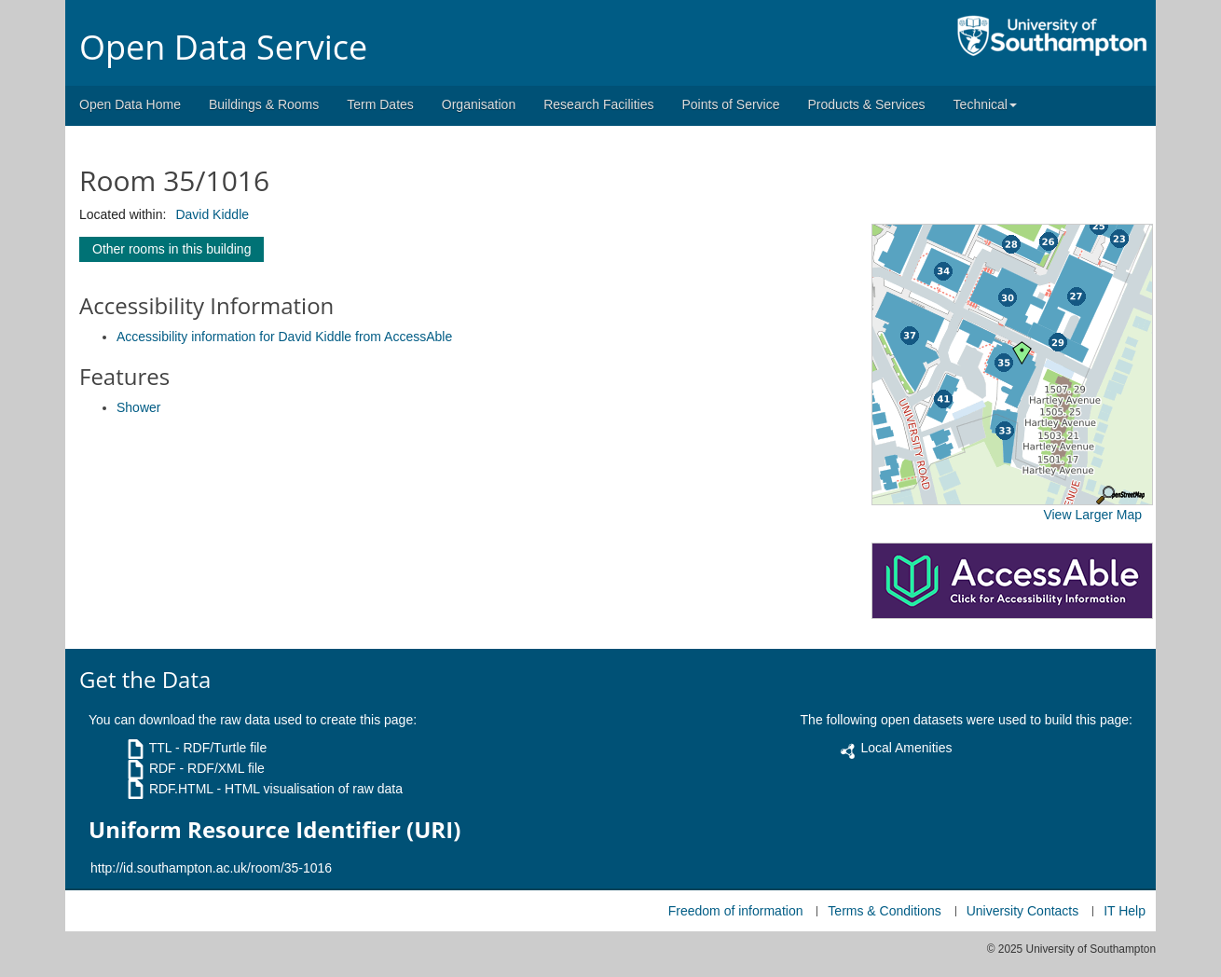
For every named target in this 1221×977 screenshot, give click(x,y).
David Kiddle (212, 214)
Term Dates (380, 104)
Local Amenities (906, 747)
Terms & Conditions (884, 910)
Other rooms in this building (171, 248)
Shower (138, 407)
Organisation (478, 104)
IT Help (1125, 910)
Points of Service (730, 104)
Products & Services (867, 104)
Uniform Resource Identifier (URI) (274, 830)
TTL (160, 747)
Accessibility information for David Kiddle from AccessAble (284, 336)
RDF (162, 768)
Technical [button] (985, 104)
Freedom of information (735, 910)
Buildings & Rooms (264, 104)
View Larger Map (1092, 514)
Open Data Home (130, 104)
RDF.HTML (181, 788)
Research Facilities (598, 104)
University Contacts (1023, 910)
